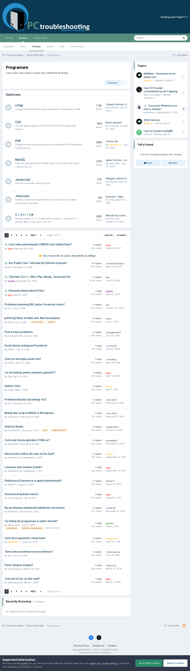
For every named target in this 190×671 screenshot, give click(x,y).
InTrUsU (148, 134)
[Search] (148, 38)
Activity (9, 38)
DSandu (113, 181)
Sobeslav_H (14, 416)
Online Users (77, 46)
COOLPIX (111, 345)
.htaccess (23, 196)
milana (11, 349)
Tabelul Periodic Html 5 (118, 104)
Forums (36, 46)
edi (107, 305)
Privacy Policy (81, 645)
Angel (11, 389)
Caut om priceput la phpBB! (158, 131)
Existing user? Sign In (174, 17)
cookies (24, 663)
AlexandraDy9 (15, 582)
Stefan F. (12, 484)
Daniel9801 (13, 444)
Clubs (23, 46)
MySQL (21, 159)
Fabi (112, 199)
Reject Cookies (175, 663)
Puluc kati (114, 218)
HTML (20, 105)
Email (148, 163)
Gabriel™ (13, 511)
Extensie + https (114, 196)
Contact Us (98, 645)
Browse (23, 39)
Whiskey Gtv (15, 457)
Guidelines (8, 46)
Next (33, 235)
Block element (114, 122)
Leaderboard (40, 38)
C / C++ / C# (25, 215)
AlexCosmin (14, 525)
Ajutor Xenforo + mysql (118, 160)
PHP (18, 141)
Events (50, 46)
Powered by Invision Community (95, 652)
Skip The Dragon (152, 94)
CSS (18, 122)
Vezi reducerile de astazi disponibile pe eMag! (69, 255)
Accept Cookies (148, 663)
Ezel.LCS (111, 565)
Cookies (112, 645)
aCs (10, 555)
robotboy (111, 359)
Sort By (109, 235)
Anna (10, 322)
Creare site (112, 141)
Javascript (23, 179)
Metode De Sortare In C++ (120, 215)
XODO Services (152, 120)
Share (173, 163)
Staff (62, 46)
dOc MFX (114, 163)
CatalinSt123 (14, 430)
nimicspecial (15, 498)
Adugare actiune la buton (120, 178)
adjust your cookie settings (104, 663)
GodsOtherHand (115, 263)
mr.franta (113, 107)
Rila (9, 267)
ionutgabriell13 (15, 335)
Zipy (10, 376)
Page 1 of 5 (54, 235)
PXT (10, 403)
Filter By (122, 235)
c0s (10, 308)
